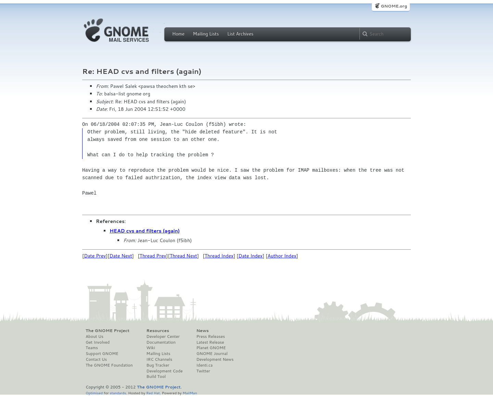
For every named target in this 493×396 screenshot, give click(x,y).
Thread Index (219, 255)
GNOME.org (394, 6)
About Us (94, 336)
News (202, 330)
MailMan (189, 392)
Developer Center (163, 336)
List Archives (240, 34)
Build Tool (156, 376)
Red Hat (153, 392)
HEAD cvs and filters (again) (145, 230)
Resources (158, 330)
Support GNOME (102, 353)
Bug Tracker (158, 365)
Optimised (94, 392)
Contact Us (96, 359)
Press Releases (210, 336)
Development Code (165, 371)
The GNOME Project (107, 330)
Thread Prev (153, 255)
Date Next (120, 255)
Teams (92, 348)
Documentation (161, 342)
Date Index (250, 255)
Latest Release (210, 342)
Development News (214, 359)
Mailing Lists (206, 34)
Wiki (151, 348)
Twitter (203, 371)
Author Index (281, 255)
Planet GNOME (211, 348)
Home (178, 34)
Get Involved (98, 342)
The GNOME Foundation (109, 365)
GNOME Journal (212, 353)
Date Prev (95, 255)
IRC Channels (160, 359)
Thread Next (183, 255)
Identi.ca (204, 365)
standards (118, 392)
